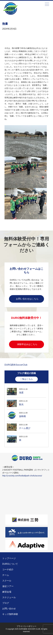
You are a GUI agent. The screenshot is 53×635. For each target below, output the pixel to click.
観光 (21, 404)
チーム (5, 575)
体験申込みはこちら (27, 344)
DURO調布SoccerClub (16, 365)
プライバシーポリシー (26, 626)
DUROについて (10, 564)
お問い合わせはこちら (27, 299)
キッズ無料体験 (10, 614)
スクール (6, 580)
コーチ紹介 (8, 569)
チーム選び (24, 428)
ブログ (5, 603)
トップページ (9, 558)
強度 (21, 392)
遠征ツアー (8, 586)
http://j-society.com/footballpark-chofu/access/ (22, 476)
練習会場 (6, 592)
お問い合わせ (9, 608)
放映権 (22, 416)
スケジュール (9, 597)
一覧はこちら (26, 379)
